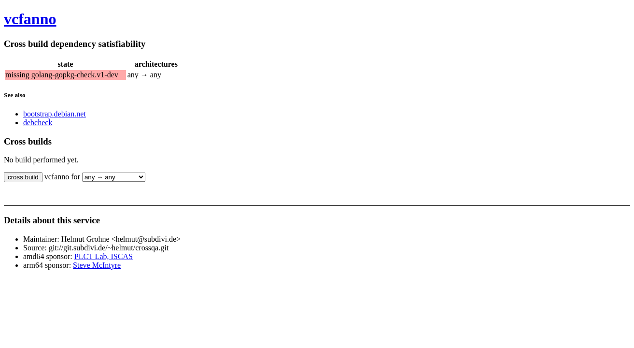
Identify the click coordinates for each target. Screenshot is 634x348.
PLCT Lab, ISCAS (103, 256)
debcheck (37, 122)
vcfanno (30, 19)
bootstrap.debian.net (54, 114)
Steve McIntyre (97, 265)
